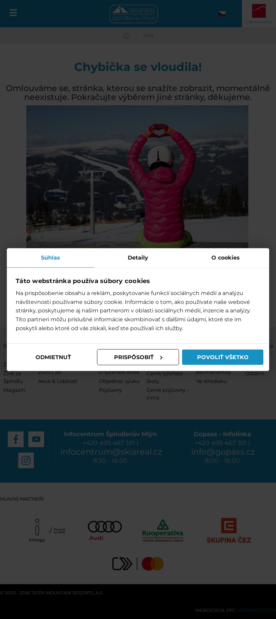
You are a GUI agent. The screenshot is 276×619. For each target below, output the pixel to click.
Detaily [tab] (138, 257)
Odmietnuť (53, 357)
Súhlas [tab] (50, 257)
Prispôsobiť (138, 357)
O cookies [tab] (225, 257)
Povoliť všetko (223, 357)
